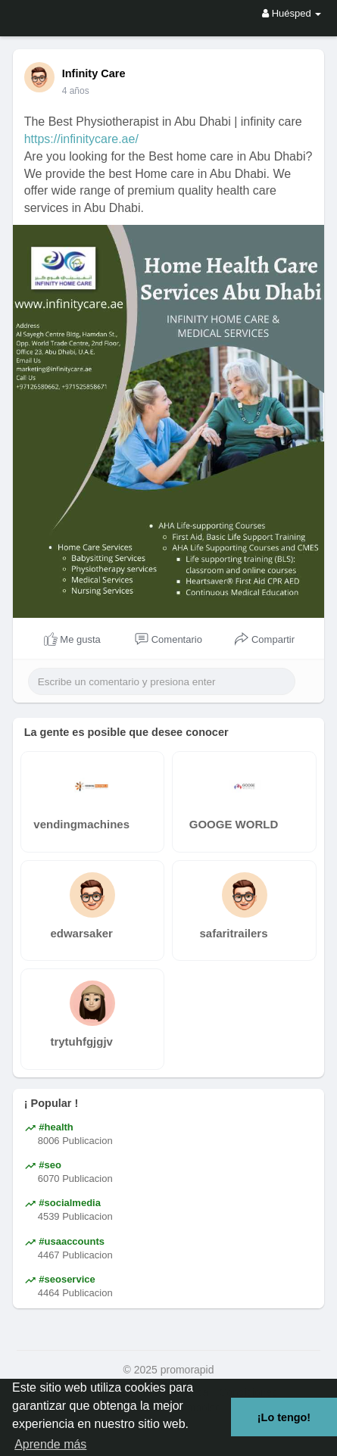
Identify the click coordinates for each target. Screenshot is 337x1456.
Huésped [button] (291, 13)
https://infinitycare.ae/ (81, 139)
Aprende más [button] (50, 1444)
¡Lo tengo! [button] (283, 1417)
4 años (75, 91)
